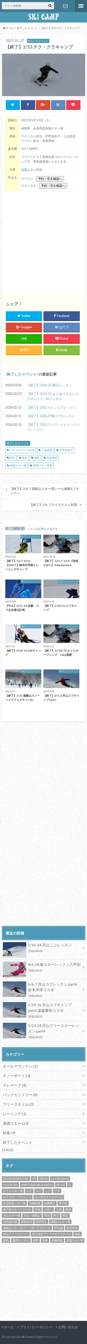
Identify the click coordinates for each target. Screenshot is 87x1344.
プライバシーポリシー (36, 1327)
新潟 (68, 1209)
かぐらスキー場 (13, 1191)
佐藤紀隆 (34, 1203)
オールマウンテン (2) (20, 1066)
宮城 (37, 1209)
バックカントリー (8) (20, 1094)
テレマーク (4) (14, 1085)
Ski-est (60, 1185)
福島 (37, 457)
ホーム (9, 1327)
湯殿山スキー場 (60, 1221)
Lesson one (10, 1185)
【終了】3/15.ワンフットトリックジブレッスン (53, 427)
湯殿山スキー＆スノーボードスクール (27, 1228)
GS (34, 1178)
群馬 (6, 1240)
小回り (48, 1209)
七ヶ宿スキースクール (49, 1197)
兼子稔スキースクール (17, 1209)
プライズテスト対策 (22, 450)
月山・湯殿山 (32, 1215)
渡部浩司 (26, 1221)
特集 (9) (9, 1133)
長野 (36, 1240)
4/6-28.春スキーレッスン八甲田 (42, 968)
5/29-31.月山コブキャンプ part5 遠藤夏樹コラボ (42, 1010)
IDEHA (43, 1178)
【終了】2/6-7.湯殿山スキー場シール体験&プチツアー (44, 491)
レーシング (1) (14, 1113)
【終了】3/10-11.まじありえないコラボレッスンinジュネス (52, 396)
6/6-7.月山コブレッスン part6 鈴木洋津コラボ (42, 989)
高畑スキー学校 (31, 169)
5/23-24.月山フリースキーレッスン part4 (42, 1031)
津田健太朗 (10, 1221)
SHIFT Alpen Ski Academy (37, 1185)
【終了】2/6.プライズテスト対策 (53, 505)
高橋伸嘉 (57, 1240)
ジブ (48, 1191)
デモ (57, 1191)
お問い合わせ (65, 6)
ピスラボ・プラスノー (17, 1197)
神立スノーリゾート (15, 1234)
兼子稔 (63, 1203)
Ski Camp (27, 1336)
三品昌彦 (46, 450)
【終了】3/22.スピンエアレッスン (52, 407)
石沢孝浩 (71, 1228)
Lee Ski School (60, 1178)
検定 (24, 457)
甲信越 (58, 1228)
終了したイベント (22, 374)
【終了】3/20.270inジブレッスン (51, 416)
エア (29, 1191)
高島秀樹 (51, 457)
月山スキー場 (11, 1215)
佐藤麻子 (49, 1203)
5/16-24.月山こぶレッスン (42, 948)
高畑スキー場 (18, 465)
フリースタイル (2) (18, 1104)
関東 (45, 1240)
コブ (38, 1191)
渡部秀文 (41, 1221)
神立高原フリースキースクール (51, 1234)
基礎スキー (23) (16, 1123)
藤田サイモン (21, 1240)
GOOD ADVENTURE (16, 1178)
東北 (12, 457)
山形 (59, 1209)
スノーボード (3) (16, 1075)
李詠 (47, 1215)
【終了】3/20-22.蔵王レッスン (49, 385)
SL (69, 1185)
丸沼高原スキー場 (14, 1203)
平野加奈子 (66, 450)
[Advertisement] (43, 240)
